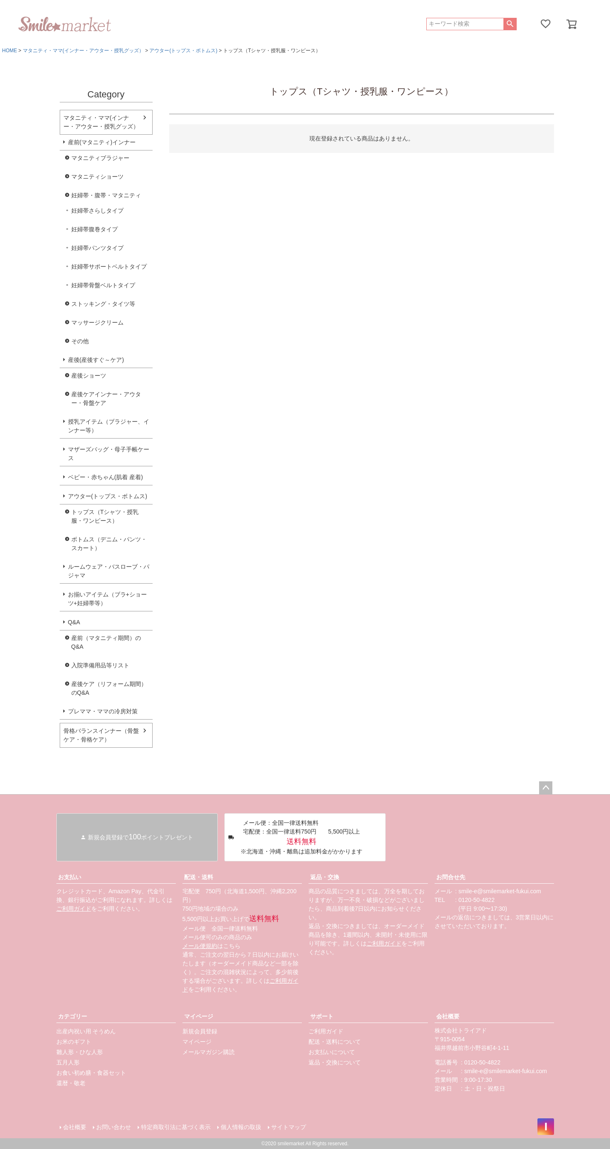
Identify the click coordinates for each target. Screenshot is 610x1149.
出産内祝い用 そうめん (86, 1031)
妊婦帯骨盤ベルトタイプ (103, 285)
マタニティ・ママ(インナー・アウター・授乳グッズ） (83, 50)
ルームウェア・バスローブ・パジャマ (108, 571)
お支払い (69, 877)
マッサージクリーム (97, 322)
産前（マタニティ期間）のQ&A (106, 642)
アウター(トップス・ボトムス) (183, 50)
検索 (509, 24)
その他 (80, 341)
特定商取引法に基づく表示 (176, 1127)
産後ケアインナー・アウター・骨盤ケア (106, 398)
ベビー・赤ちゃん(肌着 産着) (105, 477)
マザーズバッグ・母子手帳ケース (108, 453)
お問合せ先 (450, 877)
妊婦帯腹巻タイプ (94, 229)
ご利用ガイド (73, 908)
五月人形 (68, 1062)
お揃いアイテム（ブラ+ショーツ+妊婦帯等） (107, 598)
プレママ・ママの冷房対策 (103, 711)
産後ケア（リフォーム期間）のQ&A (109, 688)
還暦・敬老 (70, 1083)
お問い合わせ (113, 1127)
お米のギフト (73, 1041)
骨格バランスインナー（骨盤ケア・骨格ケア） (101, 735)
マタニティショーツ (97, 176)
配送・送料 (198, 877)
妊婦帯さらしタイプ (97, 210)
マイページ (198, 1016)
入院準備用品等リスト (100, 665)
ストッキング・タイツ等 (103, 304)
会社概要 (447, 1016)
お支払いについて (332, 1052)
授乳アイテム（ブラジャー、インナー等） (108, 426)
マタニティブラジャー (100, 158)
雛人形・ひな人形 (79, 1052)
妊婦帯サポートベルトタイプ (109, 266)
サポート (321, 1016)
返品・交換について (335, 1062)
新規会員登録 (199, 1031)
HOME (9, 50)
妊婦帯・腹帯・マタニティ (106, 195)
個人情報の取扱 (241, 1127)
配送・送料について (335, 1041)
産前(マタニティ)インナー (102, 142)
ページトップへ (545, 788)
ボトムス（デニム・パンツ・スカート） (109, 543)
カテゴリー (72, 1016)
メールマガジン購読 (208, 1052)
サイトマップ (288, 1127)
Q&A (74, 622)
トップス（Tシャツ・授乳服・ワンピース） (105, 516)
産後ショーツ (88, 375)
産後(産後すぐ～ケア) (96, 359)
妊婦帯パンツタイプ (97, 248)
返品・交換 (324, 877)
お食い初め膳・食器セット (91, 1072)
